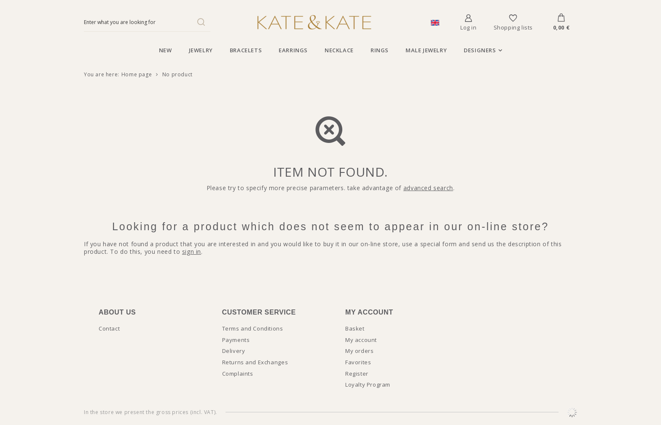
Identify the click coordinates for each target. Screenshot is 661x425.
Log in (468, 27)
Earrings (293, 50)
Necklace (339, 50)
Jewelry (201, 50)
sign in (191, 251)
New (165, 50)
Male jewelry (426, 50)
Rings (380, 50)
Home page (136, 74)
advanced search (428, 188)
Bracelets (246, 50)
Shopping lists (513, 27)
